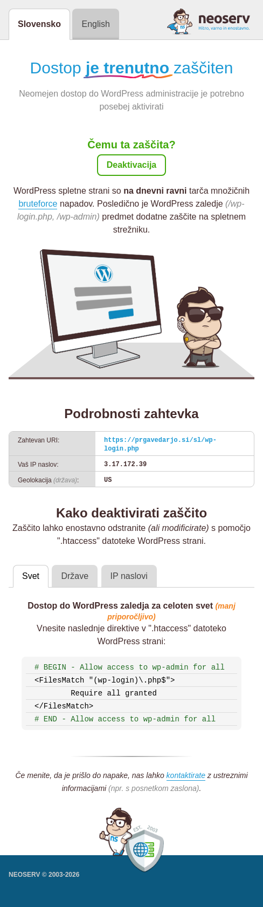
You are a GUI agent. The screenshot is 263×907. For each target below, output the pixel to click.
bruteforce (37, 203)
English (95, 24)
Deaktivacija (132, 164)
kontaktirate (186, 775)
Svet (30, 576)
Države (74, 576)
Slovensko (39, 24)
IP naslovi (129, 576)
